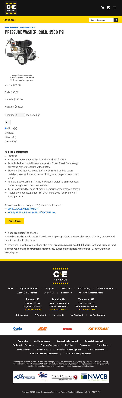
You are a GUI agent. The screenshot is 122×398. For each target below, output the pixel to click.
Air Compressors (42, 341)
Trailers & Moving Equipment (77, 354)
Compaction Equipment (67, 341)
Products (10, 19)
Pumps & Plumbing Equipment (44, 354)
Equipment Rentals (29, 288)
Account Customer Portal (91, 293)
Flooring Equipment (50, 345)
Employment (97, 315)
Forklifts (69, 345)
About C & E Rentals (27, 293)
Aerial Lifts (23, 341)
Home (11, 288)
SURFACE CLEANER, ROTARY (23, 208)
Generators (85, 345)
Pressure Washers (95, 349)
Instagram (22, 315)
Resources (66, 293)
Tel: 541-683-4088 (32, 309)
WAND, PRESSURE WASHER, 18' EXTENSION (31, 212)
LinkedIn (58, 315)
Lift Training (84, 288)
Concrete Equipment (93, 341)
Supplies (49, 288)
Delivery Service (105, 288)
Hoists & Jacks (44, 349)
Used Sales (66, 288)
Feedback (77, 315)
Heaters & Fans (23, 349)
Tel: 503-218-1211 (59, 309)
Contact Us (49, 293)
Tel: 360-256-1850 (86, 309)
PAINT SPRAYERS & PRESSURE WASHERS (20, 27)
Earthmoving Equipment (23, 345)
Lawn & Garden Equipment (69, 349)
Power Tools (102, 345)
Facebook (40, 315)
